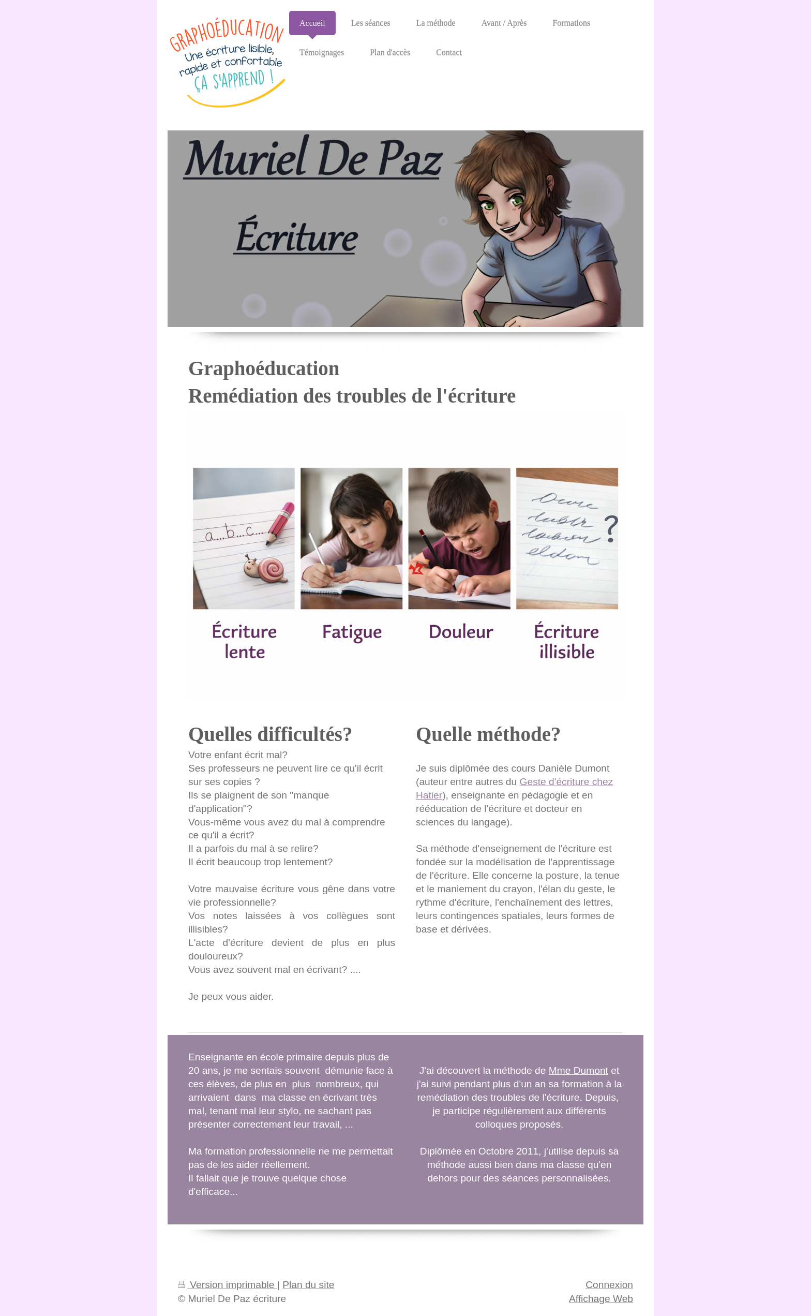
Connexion (609, 1284)
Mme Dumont (578, 1070)
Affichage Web (601, 1298)
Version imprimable (227, 1284)
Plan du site (308, 1284)
